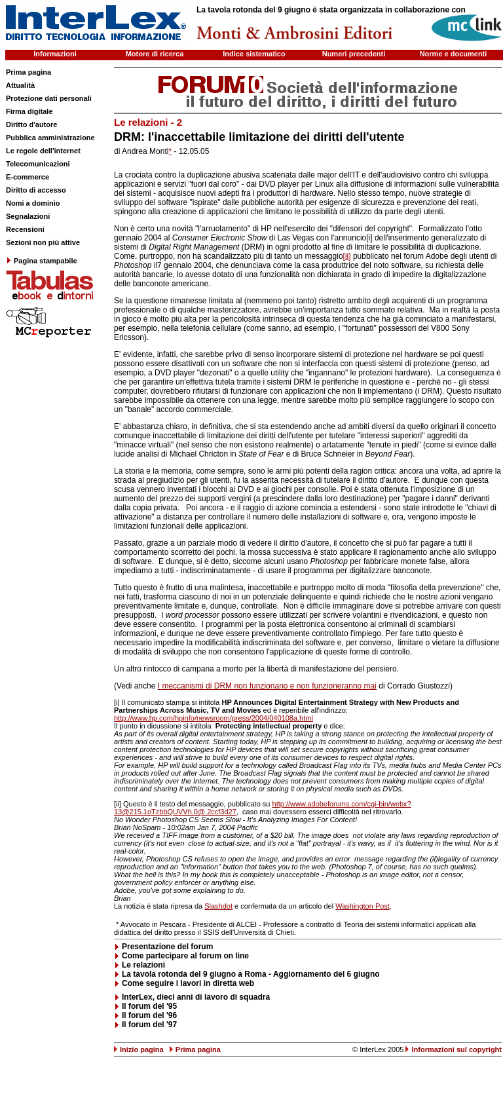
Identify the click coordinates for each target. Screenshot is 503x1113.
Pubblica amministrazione (50, 137)
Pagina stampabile (41, 261)
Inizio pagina (142, 1049)
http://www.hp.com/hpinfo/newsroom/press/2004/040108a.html (213, 718)
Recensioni (25, 229)
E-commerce (27, 177)
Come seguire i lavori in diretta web (188, 983)
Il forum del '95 (149, 1006)
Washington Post (362, 906)
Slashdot (218, 906)
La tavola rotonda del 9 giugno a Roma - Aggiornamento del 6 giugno (251, 974)
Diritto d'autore (31, 124)
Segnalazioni (28, 216)
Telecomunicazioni (38, 164)
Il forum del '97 (149, 1024)
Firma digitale (29, 111)
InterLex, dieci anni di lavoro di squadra (196, 997)
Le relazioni (143, 965)
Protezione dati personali (49, 98)
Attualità (20, 85)
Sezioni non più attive (43, 242)
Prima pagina (28, 72)
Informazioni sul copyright (456, 1049)
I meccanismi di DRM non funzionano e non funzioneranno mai (267, 685)
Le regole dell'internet (43, 151)
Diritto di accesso (36, 190)
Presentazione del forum (167, 946)
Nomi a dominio (33, 203)
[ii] (347, 256)
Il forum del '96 (149, 1015)
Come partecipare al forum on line (185, 955)
